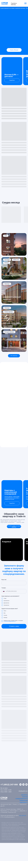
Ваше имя (3, 579)
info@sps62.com (23, 791)
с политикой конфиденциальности (10, 621)
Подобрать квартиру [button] (14, 4)
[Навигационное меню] (25, 3)
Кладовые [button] (6, 542)
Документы (24, 794)
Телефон (3, 587)
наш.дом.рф (22, 815)
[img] (14, 32)
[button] (11, 503)
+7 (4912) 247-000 (9, 784)
